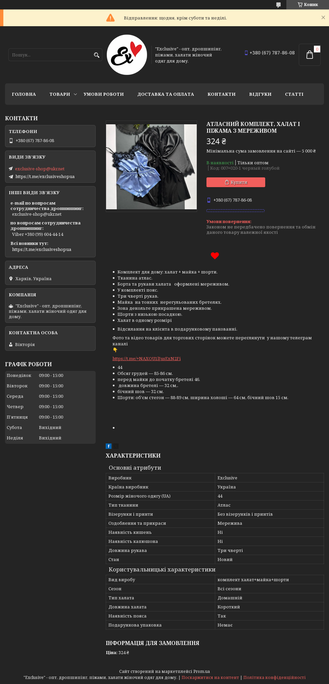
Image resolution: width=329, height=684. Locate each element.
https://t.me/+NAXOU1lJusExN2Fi (146, 358)
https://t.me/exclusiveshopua (45, 176)
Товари (59, 94)
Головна (24, 94)
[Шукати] (96, 55)
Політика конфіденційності (274, 677)
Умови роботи (104, 94)
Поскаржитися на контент (210, 677)
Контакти (221, 94)
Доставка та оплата (165, 94)
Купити (239, 182)
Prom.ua (201, 671)
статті (294, 94)
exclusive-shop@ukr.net (39, 168)
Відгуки (260, 94)
